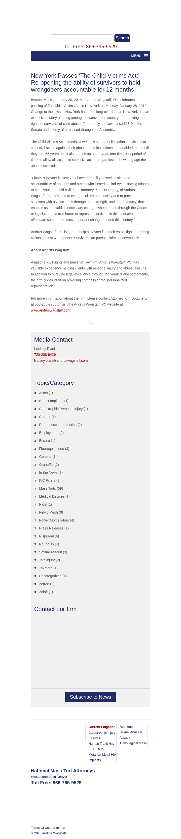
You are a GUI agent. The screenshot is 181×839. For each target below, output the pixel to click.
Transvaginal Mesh (133, 743)
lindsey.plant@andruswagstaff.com (61, 361)
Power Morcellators (54, 520)
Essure (44, 441)
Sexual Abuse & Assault (131, 734)
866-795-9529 (101, 46)
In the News (48, 472)
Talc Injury (47, 560)
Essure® (95, 738)
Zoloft (43, 592)
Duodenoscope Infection (58, 425)
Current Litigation (102, 727)
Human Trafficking (102, 743)
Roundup (126, 727)
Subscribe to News (90, 697)
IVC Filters (47, 480)
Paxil (43, 504)
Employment (49, 433)
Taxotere (46, 568)
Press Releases (51, 528)
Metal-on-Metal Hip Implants (102, 757)
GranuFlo (46, 465)
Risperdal (46, 536)
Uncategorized (50, 576)
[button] (136, 56)
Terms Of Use (41, 828)
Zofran (44, 584)
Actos (43, 393)
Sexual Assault (50, 552)
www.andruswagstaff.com (50, 310)
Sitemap (59, 828)
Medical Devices (52, 496)
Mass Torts (47, 488)
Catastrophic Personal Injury (61, 409)
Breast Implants (51, 401)
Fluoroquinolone (51, 449)
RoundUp (46, 544)
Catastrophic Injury (102, 732)
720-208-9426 (45, 355)
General (45, 457)
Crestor (45, 417)
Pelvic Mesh (48, 512)
